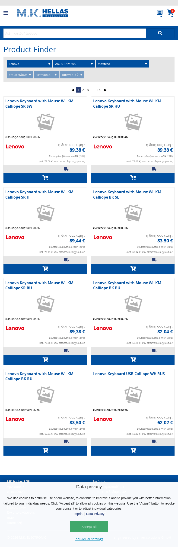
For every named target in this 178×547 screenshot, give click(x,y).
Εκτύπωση (100, 481)
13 (99, 89)
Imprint (78, 514)
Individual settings (89, 539)
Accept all (89, 526)
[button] (10, 13)
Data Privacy (95, 514)
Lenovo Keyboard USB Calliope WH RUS (129, 373)
